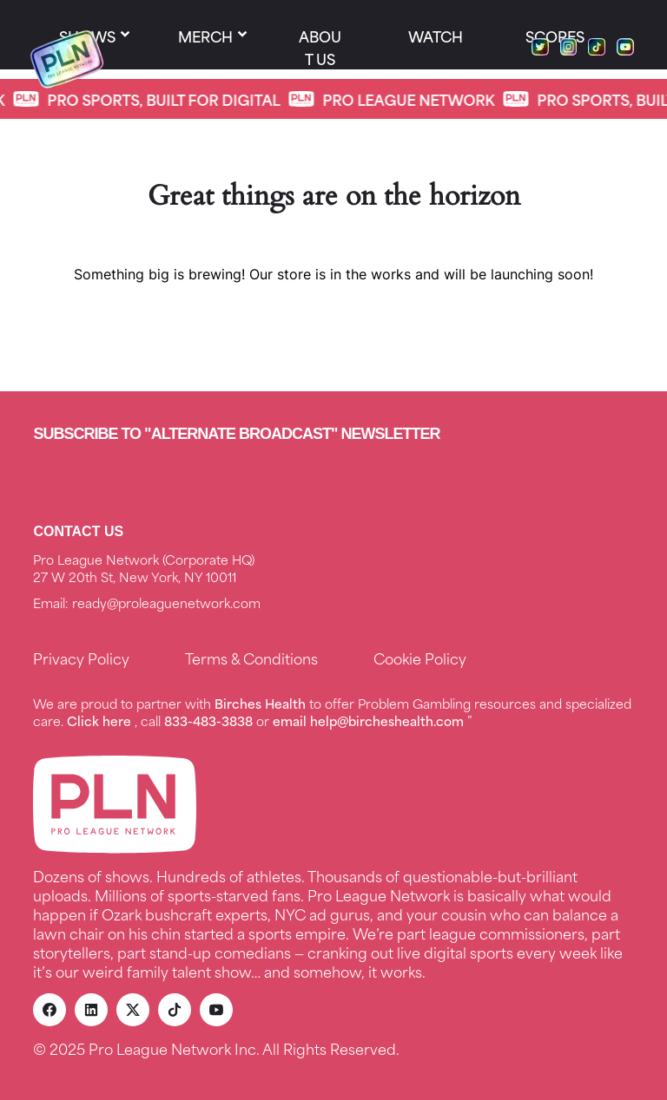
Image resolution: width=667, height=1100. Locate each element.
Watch (435, 35)
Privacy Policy (81, 657)
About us (320, 46)
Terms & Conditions (251, 657)
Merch (205, 35)
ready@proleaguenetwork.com (166, 602)
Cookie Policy (419, 657)
